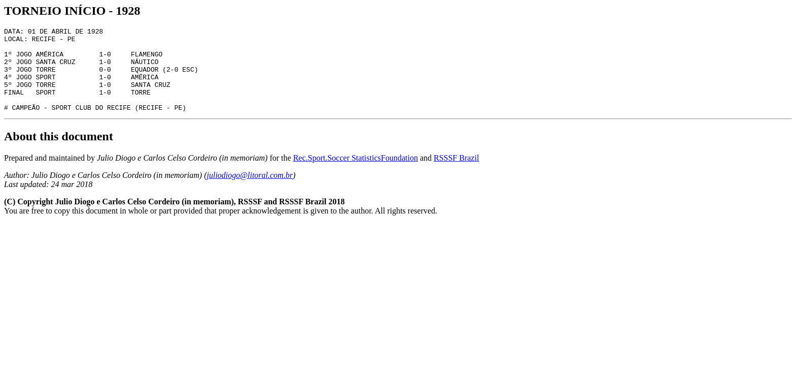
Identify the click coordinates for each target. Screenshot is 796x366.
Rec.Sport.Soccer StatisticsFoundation (355, 174)
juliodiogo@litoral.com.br (249, 192)
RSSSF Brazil (456, 174)
